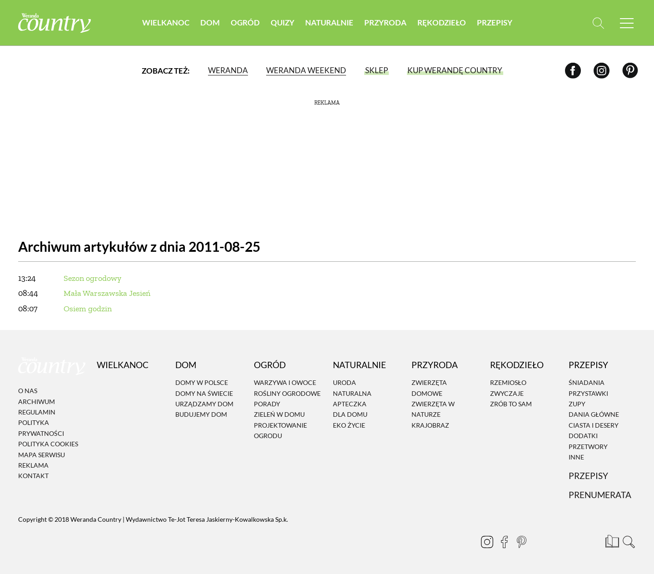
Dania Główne (594, 415)
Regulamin (36, 412)
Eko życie (349, 425)
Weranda (228, 70)
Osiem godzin (88, 309)
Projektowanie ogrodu (280, 430)
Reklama (33, 465)
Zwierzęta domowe (429, 388)
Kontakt (33, 476)
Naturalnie (329, 22)
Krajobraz (430, 425)
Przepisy (494, 22)
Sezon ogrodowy (92, 278)
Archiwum (36, 401)
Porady (267, 404)
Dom (210, 22)
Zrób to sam (511, 404)
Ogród (245, 22)
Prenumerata (600, 494)
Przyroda (385, 22)
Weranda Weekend (306, 70)
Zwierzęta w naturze (433, 409)
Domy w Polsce (201, 383)
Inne (576, 457)
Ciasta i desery (594, 425)
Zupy (577, 404)
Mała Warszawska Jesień (107, 293)
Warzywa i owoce (285, 383)
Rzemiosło (508, 383)
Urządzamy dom (204, 404)
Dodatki (583, 435)
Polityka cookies (48, 444)
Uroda (344, 383)
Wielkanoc (165, 22)
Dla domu (350, 415)
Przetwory (588, 446)
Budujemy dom (201, 415)
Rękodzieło (441, 22)
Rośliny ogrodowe (287, 393)
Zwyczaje (507, 393)
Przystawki (588, 393)
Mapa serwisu (41, 455)
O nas (27, 390)
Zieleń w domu (279, 415)
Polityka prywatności (41, 428)
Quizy (282, 22)
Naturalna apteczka (352, 398)
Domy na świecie (204, 393)
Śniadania (586, 383)
